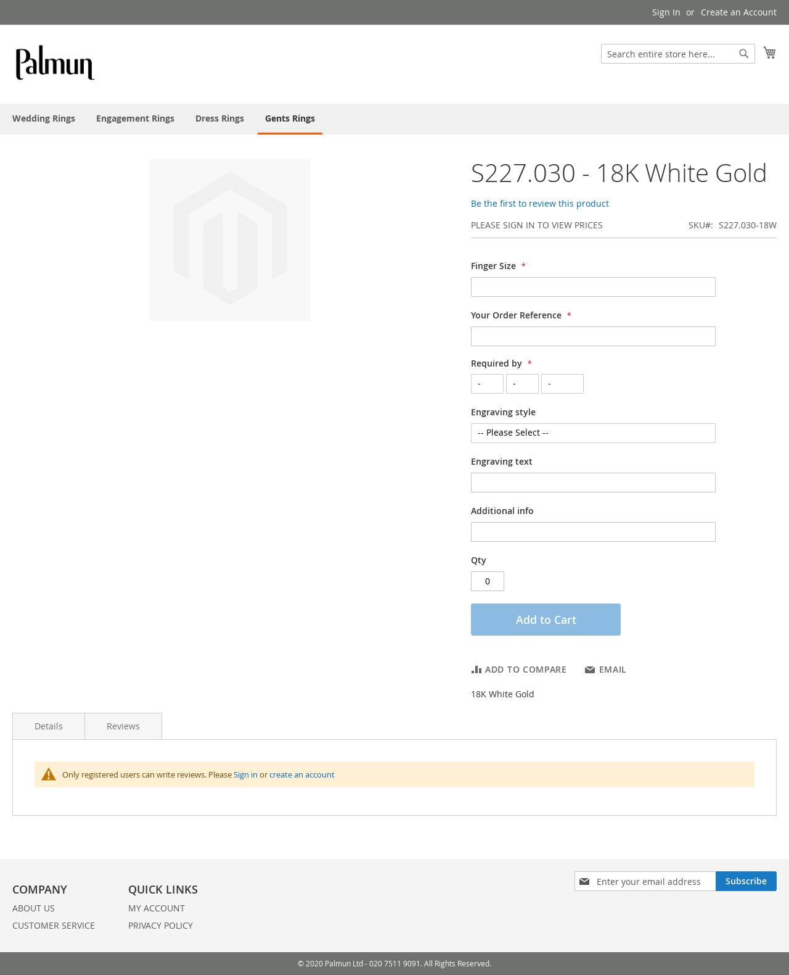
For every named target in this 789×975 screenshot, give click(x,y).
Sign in (246, 774)
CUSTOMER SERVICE (53, 925)
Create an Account (739, 12)
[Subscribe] (746, 881)
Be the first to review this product (540, 203)
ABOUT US (33, 908)
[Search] (744, 54)
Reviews (123, 726)
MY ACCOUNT (156, 908)
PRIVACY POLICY (160, 925)
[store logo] (56, 63)
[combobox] (678, 54)
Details (49, 726)
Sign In (666, 12)
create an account (302, 774)
